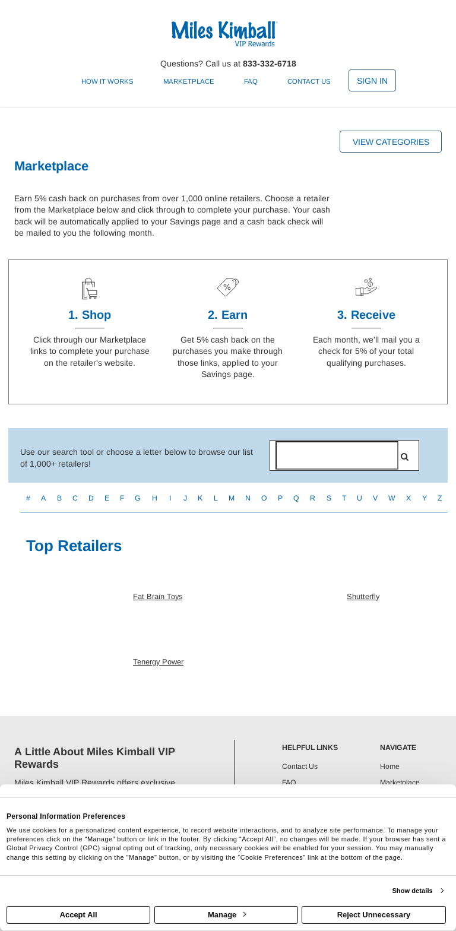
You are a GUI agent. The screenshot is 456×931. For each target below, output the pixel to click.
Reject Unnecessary (374, 914)
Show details (412, 890)
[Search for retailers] (337, 455)
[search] (404, 457)
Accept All (78, 914)
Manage (227, 914)
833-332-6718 (269, 63)
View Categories (391, 142)
